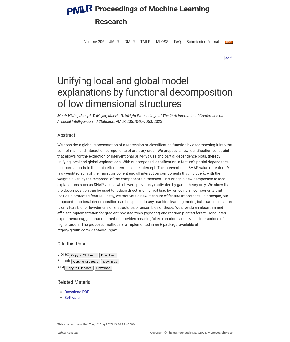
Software (72, 297)
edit (228, 58)
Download (108, 255)
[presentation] (228, 167)
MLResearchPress (220, 332)
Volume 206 (94, 42)
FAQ (177, 42)
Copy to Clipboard (83, 255)
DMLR (130, 42)
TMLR (145, 42)
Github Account (67, 332)
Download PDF (76, 292)
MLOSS (162, 42)
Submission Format (202, 42)
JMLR (114, 42)
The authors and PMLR (183, 332)
